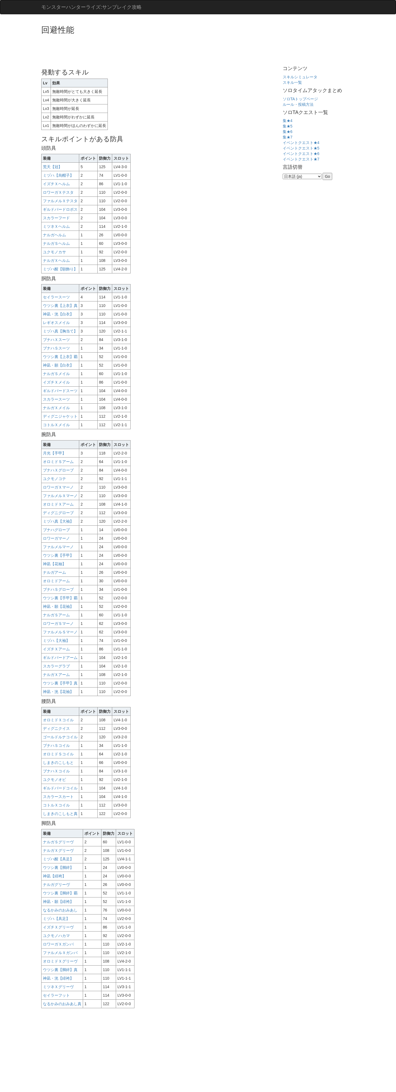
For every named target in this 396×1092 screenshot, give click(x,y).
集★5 (288, 126)
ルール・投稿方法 (298, 104)
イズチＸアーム (56, 649)
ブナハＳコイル (56, 745)
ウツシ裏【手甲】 (58, 555)
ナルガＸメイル (56, 408)
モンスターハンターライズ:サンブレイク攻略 (91, 7)
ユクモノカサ (54, 252)
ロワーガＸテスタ (58, 192)
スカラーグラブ (56, 666)
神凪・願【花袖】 (58, 606)
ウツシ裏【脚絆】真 (60, 970)
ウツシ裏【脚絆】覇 (60, 893)
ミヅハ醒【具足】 (58, 859)
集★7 (288, 137)
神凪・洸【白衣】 (58, 314)
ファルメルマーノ (58, 547)
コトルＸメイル (56, 425)
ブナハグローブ (56, 530)
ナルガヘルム (54, 235)
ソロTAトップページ (300, 99)
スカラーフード (56, 218)
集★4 (288, 120)
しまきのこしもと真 (60, 813)
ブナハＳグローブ (58, 589)
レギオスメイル (56, 322)
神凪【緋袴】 (54, 876)
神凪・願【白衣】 (58, 365)
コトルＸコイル (56, 805)
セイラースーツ (56, 297)
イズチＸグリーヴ (58, 927)
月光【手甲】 (54, 453)
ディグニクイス (56, 728)
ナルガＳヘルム (56, 243)
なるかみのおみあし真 (62, 1004)
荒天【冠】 (52, 167)
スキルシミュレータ (300, 77)
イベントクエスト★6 (301, 153)
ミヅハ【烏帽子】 (58, 175)
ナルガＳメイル (56, 374)
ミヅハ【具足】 (56, 918)
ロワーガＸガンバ (58, 944)
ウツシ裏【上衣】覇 (60, 356)
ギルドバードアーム (60, 657)
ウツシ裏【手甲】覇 (60, 598)
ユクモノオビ (54, 779)
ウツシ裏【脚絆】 (58, 867)
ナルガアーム (54, 572)
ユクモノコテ (54, 478)
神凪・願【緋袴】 (58, 901)
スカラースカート (58, 796)
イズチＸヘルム (56, 184)
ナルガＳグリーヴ (58, 842)
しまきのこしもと (58, 762)
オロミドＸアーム (58, 504)
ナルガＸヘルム (56, 260)
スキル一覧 (292, 82)
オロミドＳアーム (58, 461)
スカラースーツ (56, 399)
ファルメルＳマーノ (60, 632)
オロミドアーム (56, 581)
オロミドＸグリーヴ (60, 961)
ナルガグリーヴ (56, 884)
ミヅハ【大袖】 (56, 640)
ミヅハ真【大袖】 (58, 521)
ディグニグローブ (58, 513)
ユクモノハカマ (56, 935)
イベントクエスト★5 (301, 148)
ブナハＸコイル (56, 771)
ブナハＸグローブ (58, 470)
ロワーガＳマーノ (58, 623)
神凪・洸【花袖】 (58, 691)
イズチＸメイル (56, 382)
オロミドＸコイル (58, 720)
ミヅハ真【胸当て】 (60, 331)
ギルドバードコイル (60, 788)
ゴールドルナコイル (60, 737)
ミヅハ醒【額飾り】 (60, 269)
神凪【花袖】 (54, 564)
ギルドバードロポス (60, 209)
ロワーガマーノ (56, 538)
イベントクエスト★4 (301, 142)
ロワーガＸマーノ (58, 487)
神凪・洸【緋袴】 (58, 978)
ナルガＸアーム (56, 674)
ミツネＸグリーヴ (58, 987)
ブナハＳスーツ (56, 348)
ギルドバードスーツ (60, 391)
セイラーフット (56, 995)
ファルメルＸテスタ (60, 201)
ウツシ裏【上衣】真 (60, 305)
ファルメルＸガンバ (60, 952)
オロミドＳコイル (58, 754)
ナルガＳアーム (56, 615)
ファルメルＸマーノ (60, 496)
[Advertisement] (141, 49)
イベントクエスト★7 (301, 159)
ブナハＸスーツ (56, 339)
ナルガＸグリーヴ (58, 850)
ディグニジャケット (60, 416)
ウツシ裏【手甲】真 (60, 683)
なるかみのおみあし (60, 910)
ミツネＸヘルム (56, 226)
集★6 (288, 131)
